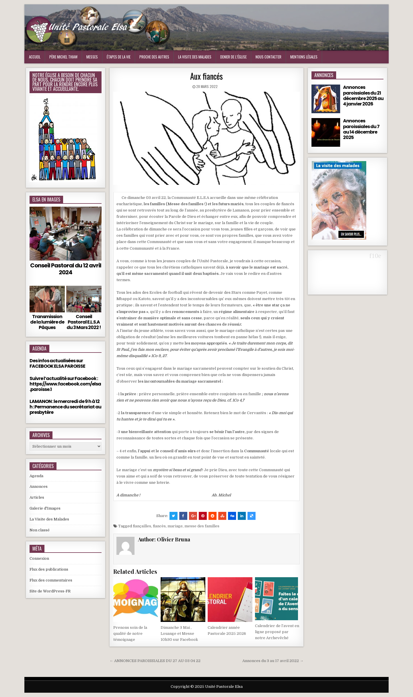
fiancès (159, 526)
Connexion (39, 558)
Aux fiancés (206, 76)
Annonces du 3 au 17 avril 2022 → (272, 661)
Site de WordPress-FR (50, 591)
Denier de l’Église (233, 57)
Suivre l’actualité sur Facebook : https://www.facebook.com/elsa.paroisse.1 (65, 384)
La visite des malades (194, 57)
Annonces (39, 486)
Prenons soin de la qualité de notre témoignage (130, 633)
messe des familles (201, 526)
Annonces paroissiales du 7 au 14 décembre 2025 (361, 129)
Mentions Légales (303, 57)
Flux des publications (49, 569)
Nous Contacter (268, 57)
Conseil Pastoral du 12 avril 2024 (65, 268)
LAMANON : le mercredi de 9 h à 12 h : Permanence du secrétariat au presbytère (65, 407)
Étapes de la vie (118, 57)
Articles (37, 497)
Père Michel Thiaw (63, 57)
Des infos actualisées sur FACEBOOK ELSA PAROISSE (57, 363)
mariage (175, 526)
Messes (92, 57)
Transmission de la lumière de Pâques (47, 322)
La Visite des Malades (49, 519)
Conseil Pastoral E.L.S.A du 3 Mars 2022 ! (84, 322)
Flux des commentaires (51, 580)
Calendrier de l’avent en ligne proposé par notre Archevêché (277, 632)
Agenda (36, 476)
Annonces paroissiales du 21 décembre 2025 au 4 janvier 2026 (363, 95)
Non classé (40, 530)
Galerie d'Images (45, 508)
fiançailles (142, 526)
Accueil (34, 57)
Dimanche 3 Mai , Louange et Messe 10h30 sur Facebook (179, 633)
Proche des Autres (154, 57)
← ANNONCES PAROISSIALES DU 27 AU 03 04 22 (155, 661)
